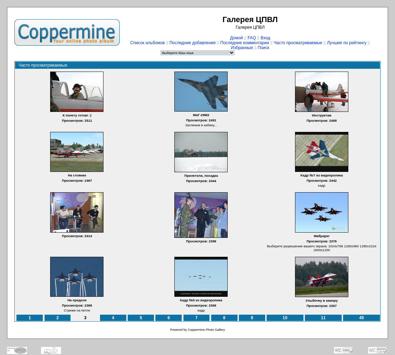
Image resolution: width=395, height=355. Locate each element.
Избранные (242, 47)
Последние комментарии (244, 42)
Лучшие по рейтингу (346, 42)
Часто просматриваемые (298, 42)
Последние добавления (192, 42)
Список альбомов (147, 42)
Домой (236, 37)
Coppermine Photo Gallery (206, 329)
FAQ (252, 37)
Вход (265, 37)
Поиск (263, 47)
